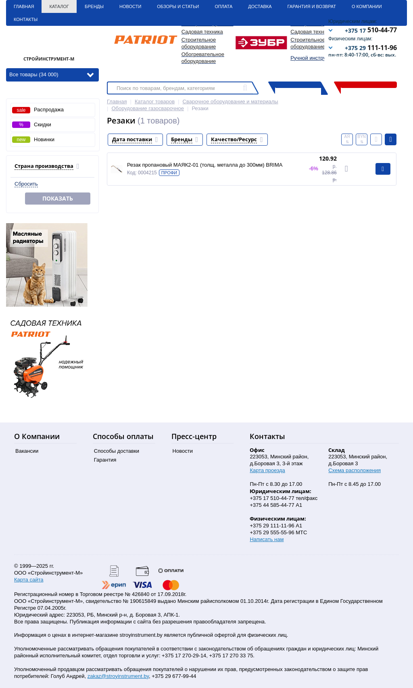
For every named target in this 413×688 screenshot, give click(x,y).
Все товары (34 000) (51, 74)
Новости (130, 6)
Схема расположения (354, 470)
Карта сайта (28, 580)
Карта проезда (267, 470)
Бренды (94, 6)
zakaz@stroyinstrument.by (118, 676)
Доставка (259, 6)
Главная (24, 6)
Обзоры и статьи (178, 6)
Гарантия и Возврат (312, 6)
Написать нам (267, 539)
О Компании (367, 6)
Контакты (26, 19)
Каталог (59, 6)
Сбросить (26, 184)
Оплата (223, 6)
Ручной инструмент (314, 58)
